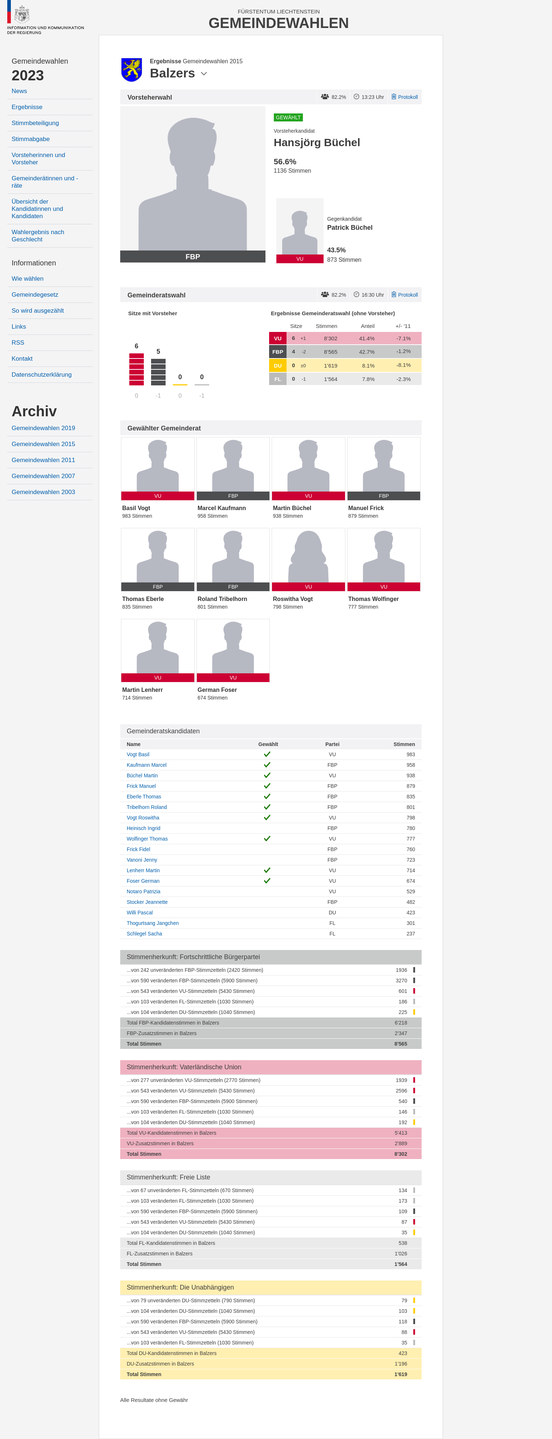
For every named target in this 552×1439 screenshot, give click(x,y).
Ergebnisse (27, 107)
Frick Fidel (138, 849)
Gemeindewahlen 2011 (43, 460)
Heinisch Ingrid (144, 828)
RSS (18, 342)
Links (19, 326)
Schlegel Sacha (144, 934)
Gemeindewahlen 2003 (43, 492)
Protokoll (405, 97)
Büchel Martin (142, 775)
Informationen (34, 262)
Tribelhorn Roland (147, 807)
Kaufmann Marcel (147, 765)
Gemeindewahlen (40, 61)
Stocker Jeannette (147, 902)
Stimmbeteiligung (35, 123)
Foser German (143, 881)
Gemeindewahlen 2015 (43, 444)
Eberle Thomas (144, 796)
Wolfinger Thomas (147, 839)
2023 (28, 75)
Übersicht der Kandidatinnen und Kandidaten (37, 209)
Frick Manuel (141, 786)
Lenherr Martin (143, 870)
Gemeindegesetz (35, 294)
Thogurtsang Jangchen (153, 923)
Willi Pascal (140, 912)
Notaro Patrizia (144, 891)
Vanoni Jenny (142, 860)
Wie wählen (28, 278)
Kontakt (22, 358)
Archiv (34, 411)
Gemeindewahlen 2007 (43, 476)
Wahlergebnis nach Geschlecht (38, 236)
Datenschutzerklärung (42, 374)
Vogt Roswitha (143, 818)
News (19, 91)
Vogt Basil (138, 754)
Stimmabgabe (31, 139)
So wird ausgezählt (38, 310)
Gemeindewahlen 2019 (43, 428)
